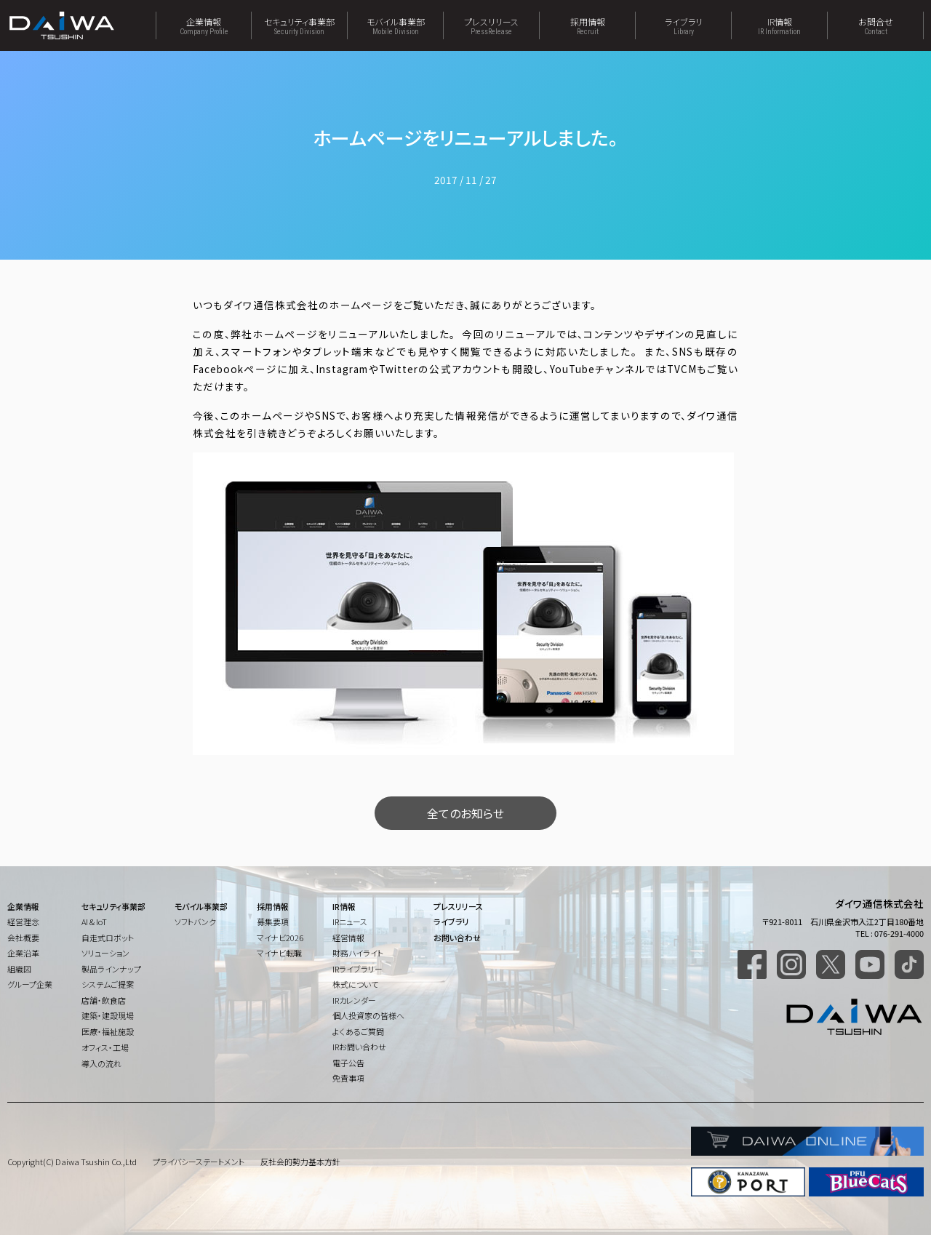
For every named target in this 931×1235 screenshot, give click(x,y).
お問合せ (875, 25)
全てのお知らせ (465, 813)
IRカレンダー (354, 1000)
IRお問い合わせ (359, 1046)
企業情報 (204, 25)
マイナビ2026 (280, 937)
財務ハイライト (357, 953)
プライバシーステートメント (198, 1161)
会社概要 (23, 937)
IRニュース (349, 921)
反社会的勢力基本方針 (300, 1161)
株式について (355, 984)
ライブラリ (683, 25)
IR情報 (779, 25)
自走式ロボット (107, 937)
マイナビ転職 (279, 953)
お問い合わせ (457, 937)
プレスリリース (491, 25)
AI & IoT (94, 921)
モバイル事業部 (395, 25)
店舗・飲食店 (103, 1000)
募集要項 (273, 921)
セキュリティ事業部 (299, 25)
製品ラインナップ (111, 969)
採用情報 (587, 25)
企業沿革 (23, 953)
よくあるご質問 (358, 1031)
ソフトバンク (195, 921)
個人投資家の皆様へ (368, 1015)
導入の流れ (101, 1063)
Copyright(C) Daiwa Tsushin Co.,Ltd (72, 1161)
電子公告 (348, 1062)
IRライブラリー (357, 969)
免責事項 (348, 1078)
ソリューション (105, 953)
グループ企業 (29, 984)
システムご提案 (107, 984)
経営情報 (348, 937)
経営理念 (23, 921)
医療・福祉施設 (107, 1031)
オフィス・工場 (105, 1047)
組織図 (19, 969)
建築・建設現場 (107, 1015)
